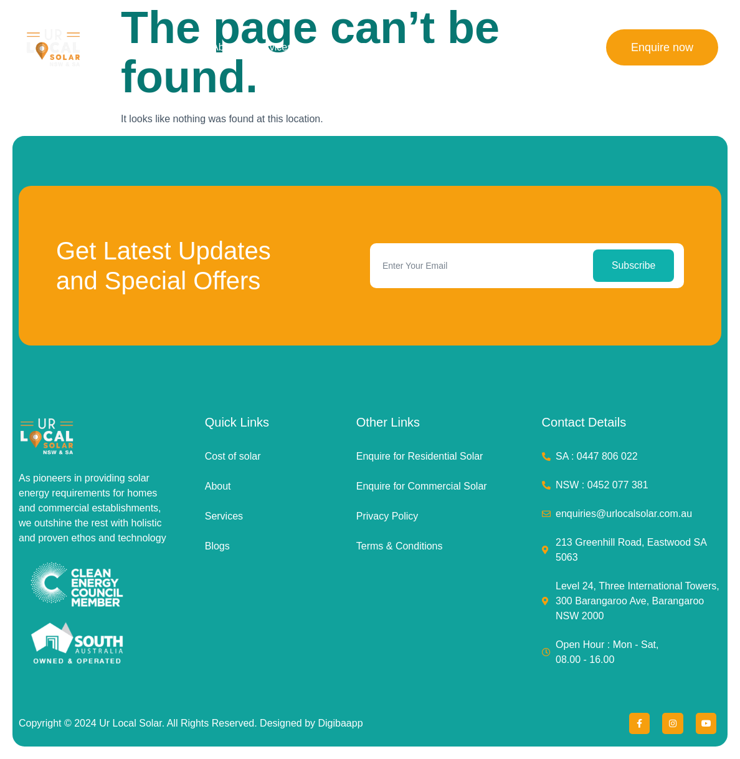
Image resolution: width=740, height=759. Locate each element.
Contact (549, 47)
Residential (385, 47)
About (225, 47)
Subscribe (634, 265)
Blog (505, 47)
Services (273, 47)
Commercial (452, 47)
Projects (326, 47)
